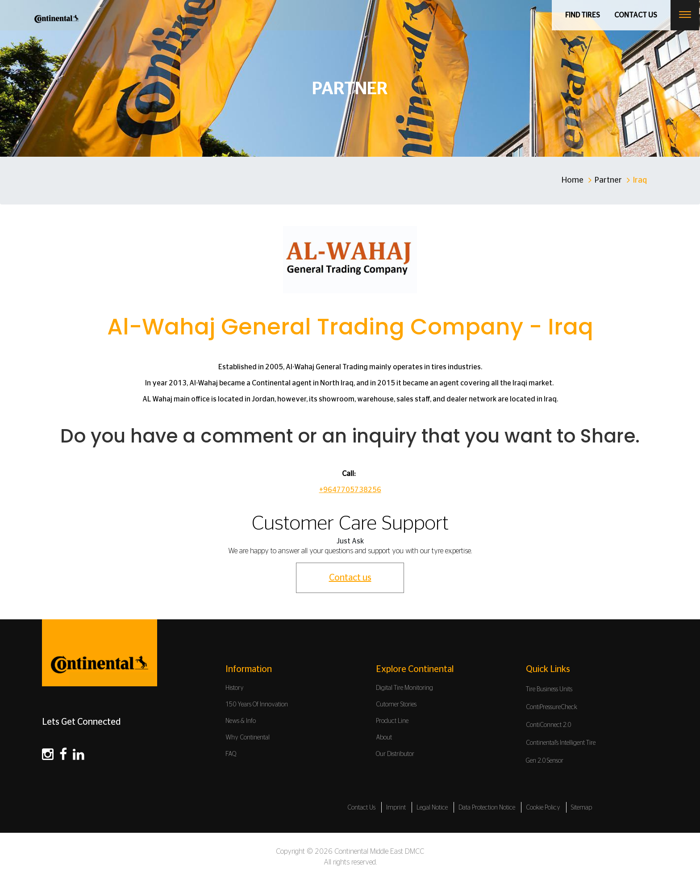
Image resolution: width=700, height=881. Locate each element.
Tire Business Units (549, 689)
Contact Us (361, 808)
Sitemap (581, 808)
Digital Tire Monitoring (404, 688)
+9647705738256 (350, 489)
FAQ (231, 754)
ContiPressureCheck (551, 707)
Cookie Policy (543, 808)
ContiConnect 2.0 (548, 725)
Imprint (396, 808)
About (384, 738)
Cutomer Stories (396, 704)
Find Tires (583, 15)
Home (572, 180)
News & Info (240, 721)
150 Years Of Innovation (256, 704)
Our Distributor (395, 754)
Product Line (392, 721)
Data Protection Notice (486, 808)
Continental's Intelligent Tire (561, 743)
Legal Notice (432, 808)
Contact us (636, 15)
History (234, 688)
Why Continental (247, 738)
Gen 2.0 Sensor (544, 761)
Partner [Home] (608, 180)
